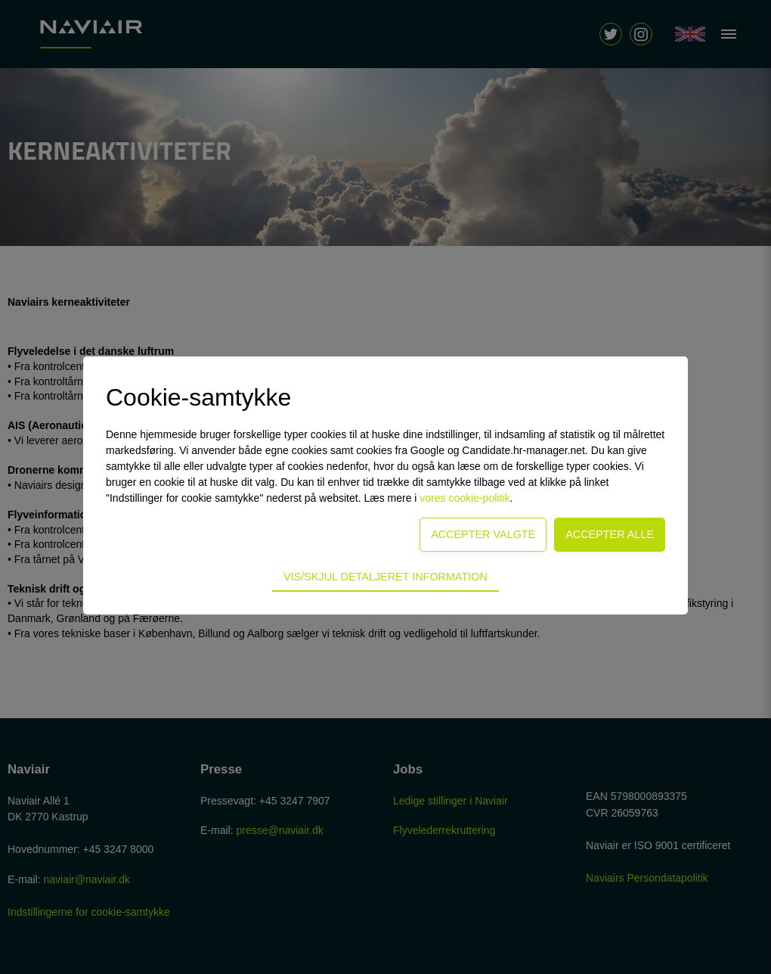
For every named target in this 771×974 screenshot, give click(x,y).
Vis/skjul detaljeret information (385, 577)
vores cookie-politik (464, 498)
